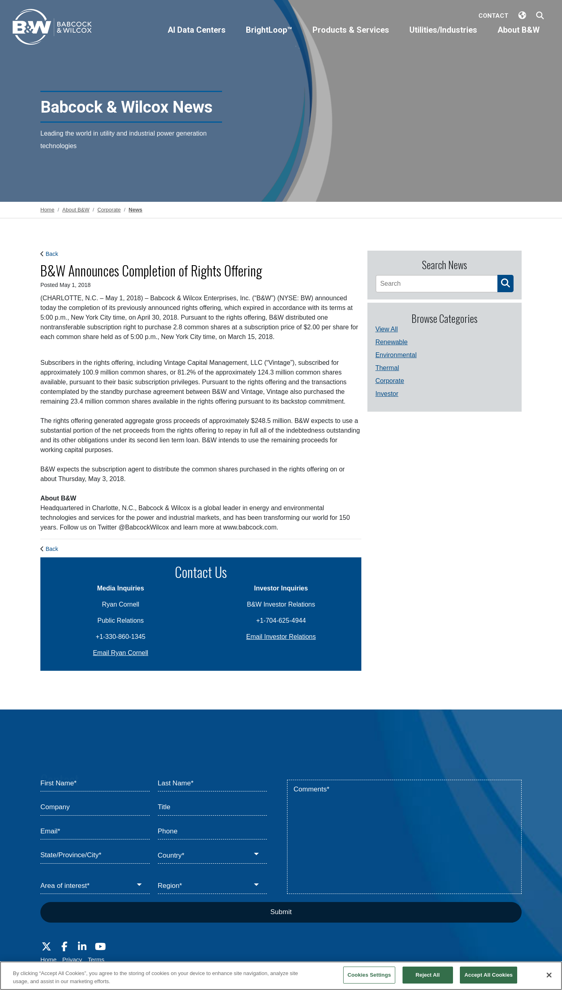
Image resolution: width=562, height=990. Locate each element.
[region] (281, 975)
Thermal (387, 367)
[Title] (212, 808)
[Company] (95, 808)
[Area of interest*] (95, 886)
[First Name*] (95, 784)
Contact (493, 15)
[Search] (436, 284)
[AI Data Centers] (196, 36)
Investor (386, 393)
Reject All (427, 975)
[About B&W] (518, 36)
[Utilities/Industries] (443, 36)
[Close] (549, 975)
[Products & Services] (350, 36)
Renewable (391, 342)
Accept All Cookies (488, 975)
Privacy (72, 959)
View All (386, 329)
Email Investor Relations (281, 636)
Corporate (389, 380)
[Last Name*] (212, 784)
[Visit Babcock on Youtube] (100, 947)
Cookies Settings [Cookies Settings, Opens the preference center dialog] (369, 975)
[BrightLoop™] (269, 36)
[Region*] (212, 886)
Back (52, 254)
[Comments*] (404, 837)
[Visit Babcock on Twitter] (46, 947)
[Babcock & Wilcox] (52, 29)
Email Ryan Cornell (120, 652)
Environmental (396, 355)
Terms (96, 959)
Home (48, 959)
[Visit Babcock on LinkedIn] (82, 947)
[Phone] (212, 832)
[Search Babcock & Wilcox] (540, 16)
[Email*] (95, 832)
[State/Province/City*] (95, 856)
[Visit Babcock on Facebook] (64, 947)
